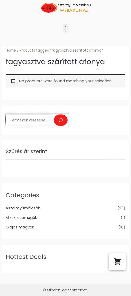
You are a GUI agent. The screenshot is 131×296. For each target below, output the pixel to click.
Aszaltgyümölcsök (23, 208)
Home (11, 50)
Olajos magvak (20, 227)
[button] (65, 28)
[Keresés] (61, 120)
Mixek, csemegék (21, 217)
